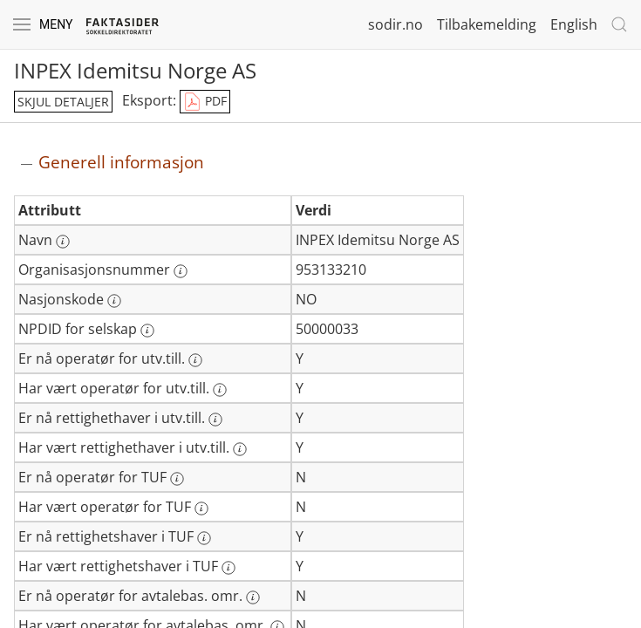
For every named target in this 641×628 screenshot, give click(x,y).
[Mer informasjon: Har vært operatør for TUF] (201, 508)
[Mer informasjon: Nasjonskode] (114, 301)
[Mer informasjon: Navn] (63, 242)
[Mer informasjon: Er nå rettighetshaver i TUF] (204, 538)
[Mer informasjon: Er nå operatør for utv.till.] (195, 360)
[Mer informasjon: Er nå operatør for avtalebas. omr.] (253, 597)
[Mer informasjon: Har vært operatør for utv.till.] (220, 390)
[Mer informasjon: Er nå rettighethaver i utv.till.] (215, 420)
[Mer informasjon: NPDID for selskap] (147, 331)
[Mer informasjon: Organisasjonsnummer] (181, 271)
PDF (205, 102)
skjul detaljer (63, 101)
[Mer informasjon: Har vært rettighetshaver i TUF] (228, 568)
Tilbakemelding (486, 24)
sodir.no (395, 24)
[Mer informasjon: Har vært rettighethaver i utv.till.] (240, 449)
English (573, 24)
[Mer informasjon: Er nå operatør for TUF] (177, 479)
